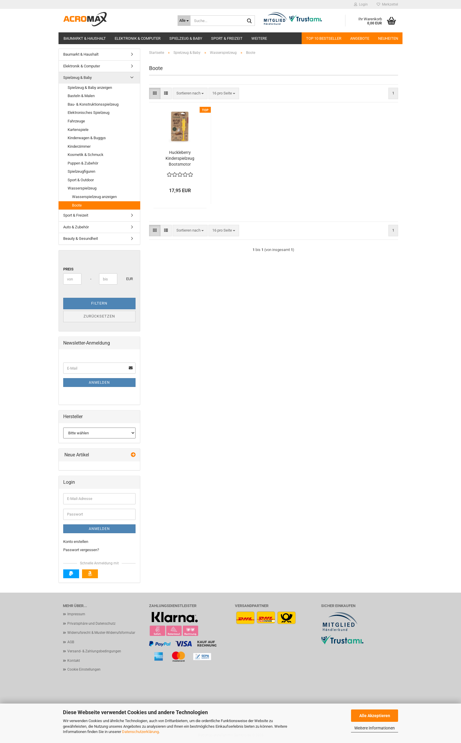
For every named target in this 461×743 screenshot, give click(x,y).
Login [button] (361, 4)
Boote (77, 205)
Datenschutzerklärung (140, 731)
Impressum (76, 614)
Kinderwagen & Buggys (87, 138)
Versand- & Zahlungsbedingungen (94, 651)
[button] (155, 93)
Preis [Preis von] (68, 269)
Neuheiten (388, 38)
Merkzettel (387, 4)
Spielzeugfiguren (81, 171)
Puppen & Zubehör (83, 163)
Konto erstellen (75, 541)
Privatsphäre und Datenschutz (91, 623)
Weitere (259, 38)
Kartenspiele (78, 129)
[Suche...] (184, 20)
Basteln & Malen (81, 96)
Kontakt (73, 661)
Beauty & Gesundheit (80, 238)
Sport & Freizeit (227, 38)
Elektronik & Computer (138, 38)
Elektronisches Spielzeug (88, 112)
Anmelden (99, 382)
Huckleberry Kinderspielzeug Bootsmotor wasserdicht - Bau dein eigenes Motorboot (179, 158)
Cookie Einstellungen (84, 669)
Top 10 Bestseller (323, 38)
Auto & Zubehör (76, 227)
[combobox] (190, 93)
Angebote (359, 38)
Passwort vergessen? (81, 550)
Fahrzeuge (76, 121)
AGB (70, 642)
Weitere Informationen (374, 728)
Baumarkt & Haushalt (85, 38)
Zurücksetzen (99, 316)
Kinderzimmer (79, 146)
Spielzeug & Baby (185, 38)
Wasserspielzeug (82, 188)
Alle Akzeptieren (374, 715)
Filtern (99, 303)
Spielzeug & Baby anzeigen (90, 87)
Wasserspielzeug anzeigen (94, 197)
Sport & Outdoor (81, 180)
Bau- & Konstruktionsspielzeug (93, 104)
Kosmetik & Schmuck (85, 154)
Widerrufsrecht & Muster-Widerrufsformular (101, 633)
